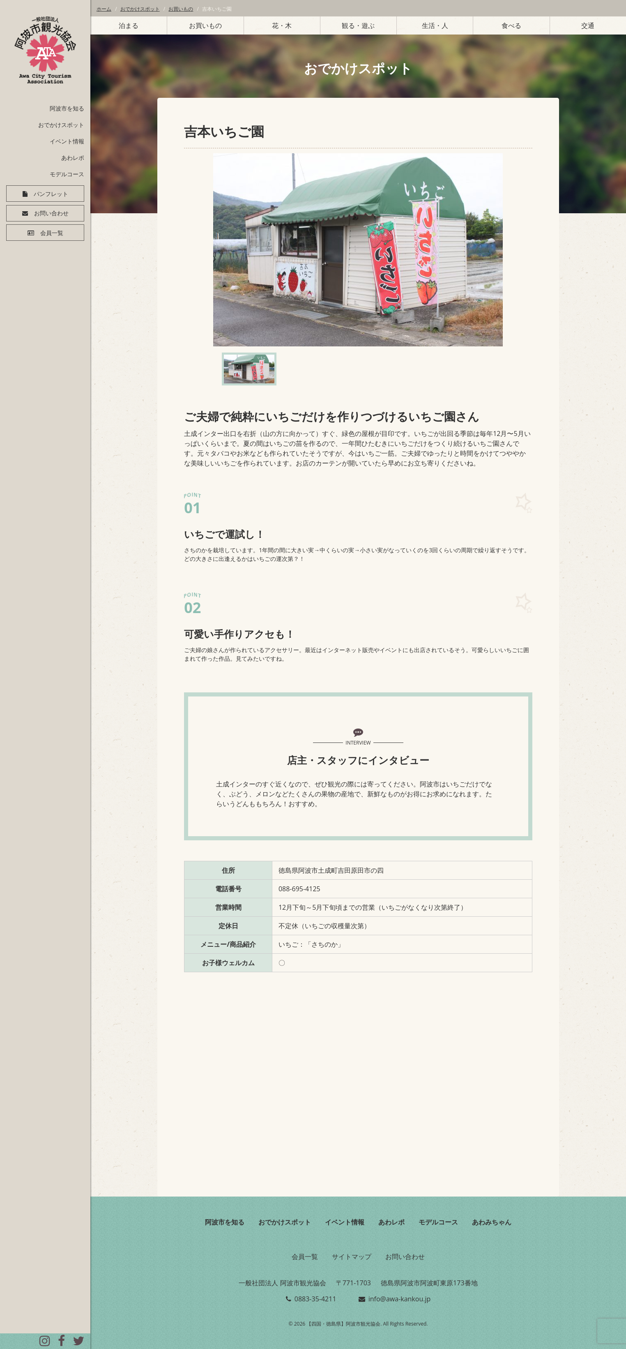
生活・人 (435, 25)
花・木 (282, 25)
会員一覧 (51, 233)
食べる (511, 25)
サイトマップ (351, 1256)
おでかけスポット (61, 125)
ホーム (104, 8)
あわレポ (72, 157)
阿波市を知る (67, 108)
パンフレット (51, 194)
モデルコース (67, 174)
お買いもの (180, 8)
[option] (358, 249)
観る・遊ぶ (358, 25)
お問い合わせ (51, 214)
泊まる (128, 25)
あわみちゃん (491, 1222)
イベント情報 (67, 141)
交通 (587, 25)
